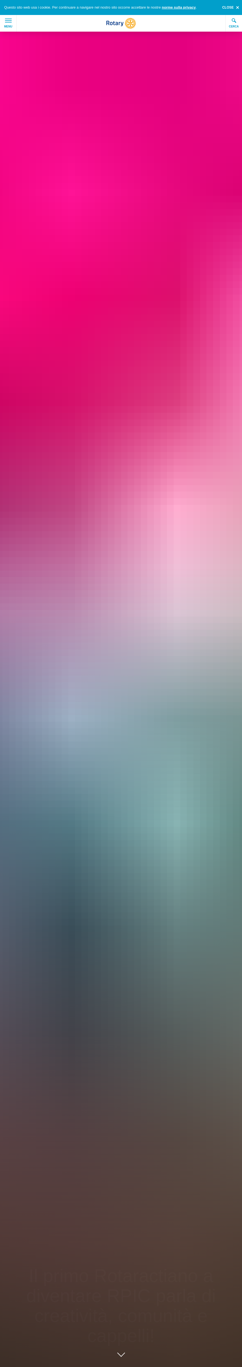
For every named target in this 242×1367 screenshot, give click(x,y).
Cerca (234, 23)
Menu (8, 23)
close (228, 7)
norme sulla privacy (179, 7)
